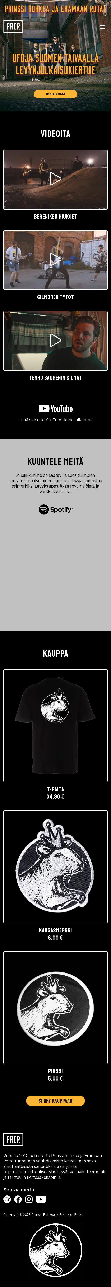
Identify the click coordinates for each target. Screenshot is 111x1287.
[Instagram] (29, 1199)
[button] (55, 185)
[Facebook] (18, 1199)
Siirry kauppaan (55, 1101)
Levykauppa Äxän (51, 486)
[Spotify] (7, 1199)
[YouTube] (41, 1200)
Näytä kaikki (55, 94)
